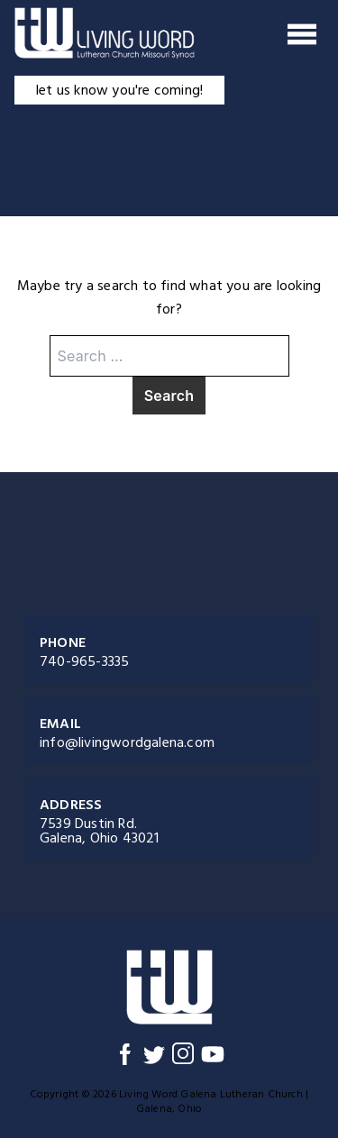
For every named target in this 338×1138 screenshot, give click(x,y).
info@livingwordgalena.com (127, 742)
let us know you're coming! (119, 90)
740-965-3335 (84, 661)
